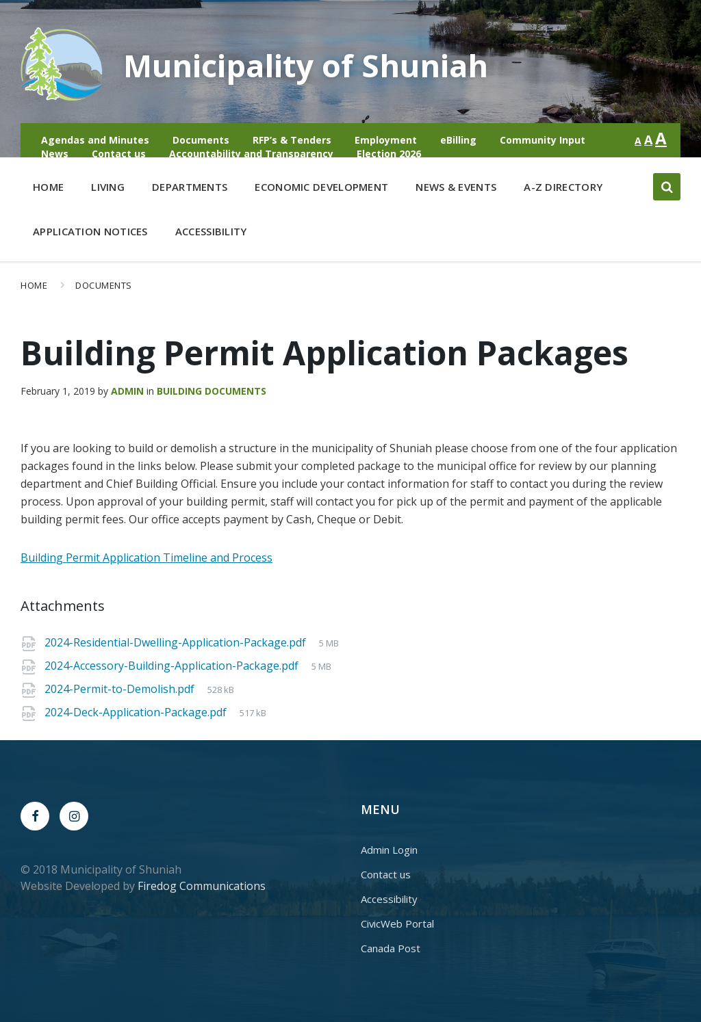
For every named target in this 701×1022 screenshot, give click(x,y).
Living (108, 190)
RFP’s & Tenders (292, 139)
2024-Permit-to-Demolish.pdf (120, 688)
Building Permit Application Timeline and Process (146, 557)
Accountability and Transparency (251, 153)
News (54, 153)
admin (127, 390)
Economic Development (321, 190)
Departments (189, 190)
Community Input (542, 139)
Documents (201, 139)
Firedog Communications (202, 885)
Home (48, 187)
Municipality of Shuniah (317, 64)
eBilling (458, 139)
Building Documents (211, 390)
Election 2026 (389, 153)
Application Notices (90, 231)
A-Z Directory (563, 187)
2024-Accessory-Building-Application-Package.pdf (172, 665)
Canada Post (390, 948)
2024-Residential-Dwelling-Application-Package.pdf (176, 642)
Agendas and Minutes (95, 139)
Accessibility (211, 231)
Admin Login (389, 849)
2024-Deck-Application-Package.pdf (136, 712)
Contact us (119, 153)
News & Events (456, 187)
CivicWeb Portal (397, 923)
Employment (386, 139)
